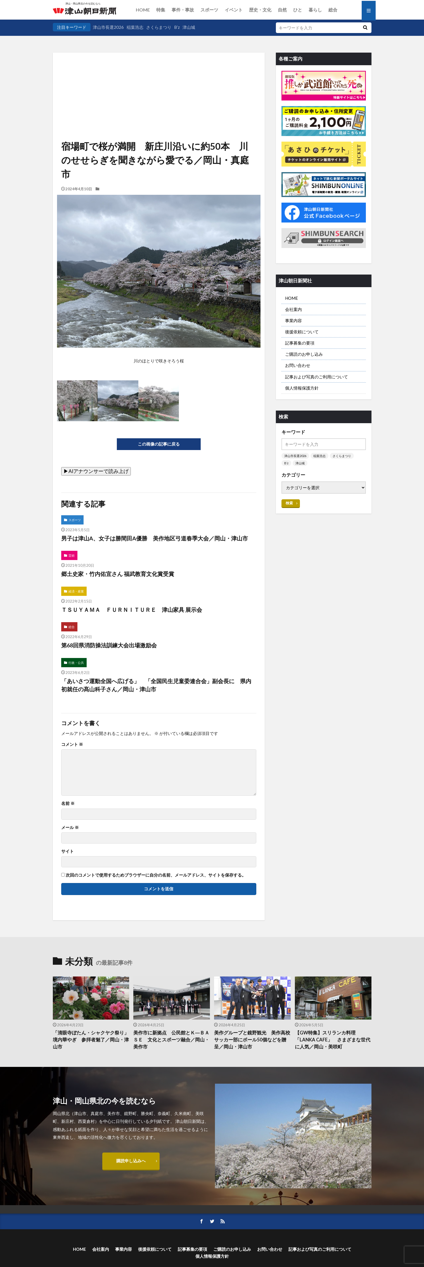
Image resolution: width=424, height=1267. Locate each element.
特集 (160, 9)
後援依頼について (302, 331)
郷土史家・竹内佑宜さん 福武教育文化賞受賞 (117, 573)
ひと (297, 9)
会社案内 (293, 309)
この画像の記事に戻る (159, 443)
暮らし (315, 9)
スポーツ (209, 9)
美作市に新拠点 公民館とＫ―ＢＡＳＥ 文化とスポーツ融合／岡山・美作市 (171, 1040)
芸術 (71, 555)
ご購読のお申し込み (304, 354)
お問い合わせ (297, 365)
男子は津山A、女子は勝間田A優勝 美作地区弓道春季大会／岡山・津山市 (154, 538)
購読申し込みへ (131, 1160)
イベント (234, 9)
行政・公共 (76, 662)
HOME (143, 9)
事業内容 (293, 320)
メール (70, 827)
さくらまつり (158, 27)
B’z (177, 27)
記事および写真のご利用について (316, 376)
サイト (67, 851)
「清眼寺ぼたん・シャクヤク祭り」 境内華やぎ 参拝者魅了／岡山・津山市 (91, 1040)
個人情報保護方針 (302, 387)
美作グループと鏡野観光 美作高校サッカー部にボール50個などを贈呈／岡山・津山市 (252, 1040)
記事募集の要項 (299, 342)
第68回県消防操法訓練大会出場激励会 (109, 645)
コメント (72, 744)
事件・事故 (183, 9)
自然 (282, 9)
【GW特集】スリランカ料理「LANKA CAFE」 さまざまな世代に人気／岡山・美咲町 (332, 1040)
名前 (68, 803)
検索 (289, 503)
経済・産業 (76, 591)
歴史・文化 (260, 9)
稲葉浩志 (135, 27)
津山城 (189, 27)
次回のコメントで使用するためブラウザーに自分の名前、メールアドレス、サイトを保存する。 (156, 875)
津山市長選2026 (108, 27)
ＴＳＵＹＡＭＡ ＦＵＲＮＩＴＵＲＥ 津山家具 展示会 (131, 609)
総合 (332, 9)
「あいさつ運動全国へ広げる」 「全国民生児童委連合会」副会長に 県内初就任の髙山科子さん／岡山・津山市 (156, 685)
